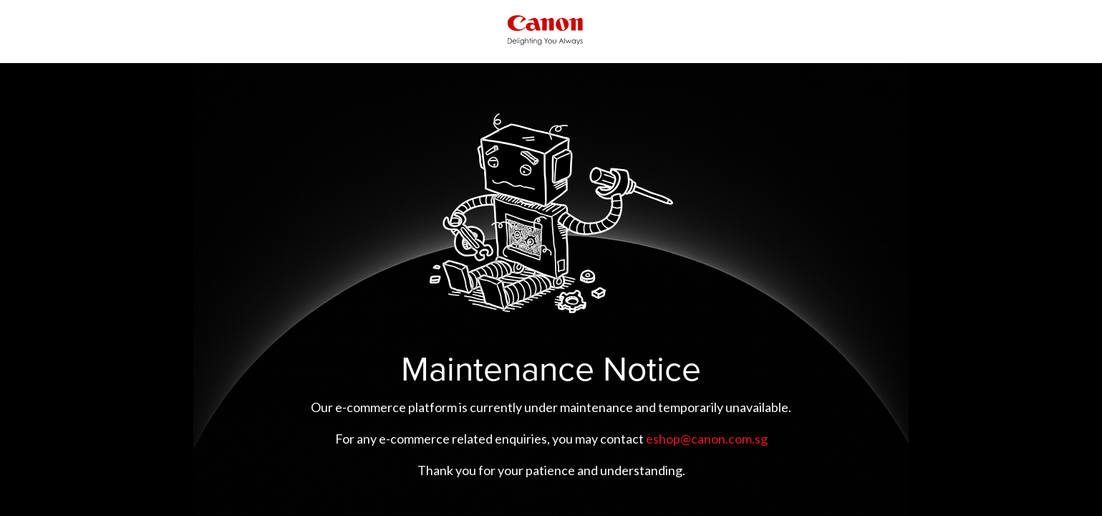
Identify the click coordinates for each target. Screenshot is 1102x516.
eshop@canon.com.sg (707, 438)
